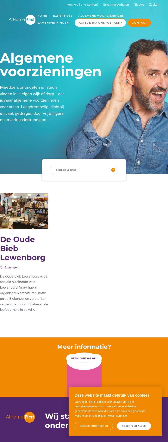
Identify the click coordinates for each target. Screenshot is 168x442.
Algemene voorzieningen (101, 15)
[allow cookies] (134, 426)
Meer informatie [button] (117, 415)
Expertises (63, 15)
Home (42, 15)
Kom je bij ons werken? (82, 4)
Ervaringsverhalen (116, 4)
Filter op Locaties (66, 169)
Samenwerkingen (53, 22)
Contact (139, 22)
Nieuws (139, 4)
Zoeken (154, 4)
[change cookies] (94, 426)
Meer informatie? (84, 346)
